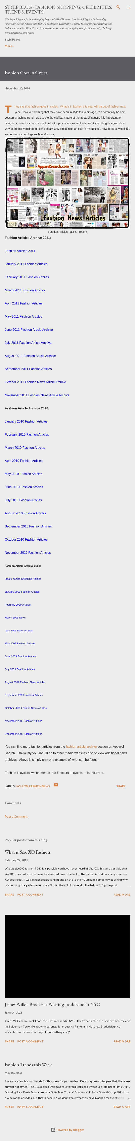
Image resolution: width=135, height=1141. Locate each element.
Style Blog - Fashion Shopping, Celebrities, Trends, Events (58, 9)
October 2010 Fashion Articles (26, 539)
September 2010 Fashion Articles (28, 526)
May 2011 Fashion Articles (23, 316)
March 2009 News (15, 617)
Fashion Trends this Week (28, 1065)
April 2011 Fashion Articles (23, 303)
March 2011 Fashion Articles (25, 290)
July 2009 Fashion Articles (20, 669)
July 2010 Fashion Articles (23, 500)
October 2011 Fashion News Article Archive (35, 382)
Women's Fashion (58, 46)
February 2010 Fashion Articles (27, 434)
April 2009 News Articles (19, 630)
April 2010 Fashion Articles (23, 460)
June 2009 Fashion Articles (20, 656)
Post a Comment (16, 816)
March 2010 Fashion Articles (25, 447)
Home (9, 46)
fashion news (39, 786)
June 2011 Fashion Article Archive (29, 329)
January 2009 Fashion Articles (22, 591)
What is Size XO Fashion (27, 852)
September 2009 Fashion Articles (24, 695)
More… (113, 46)
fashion (22, 786)
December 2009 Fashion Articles (23, 733)
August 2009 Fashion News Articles (25, 682)
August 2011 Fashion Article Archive (30, 356)
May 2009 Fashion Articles (20, 643)
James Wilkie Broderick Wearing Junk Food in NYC (52, 1004)
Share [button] (120, 786)
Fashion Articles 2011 (20, 251)
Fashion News (89, 46)
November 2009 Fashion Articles (23, 720)
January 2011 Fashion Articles (26, 264)
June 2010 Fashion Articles (24, 487)
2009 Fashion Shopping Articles (23, 578)
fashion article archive (81, 746)
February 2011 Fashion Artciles (27, 277)
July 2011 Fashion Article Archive (28, 342)
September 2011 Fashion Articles (28, 369)
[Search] (118, 7)
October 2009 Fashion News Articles (26, 708)
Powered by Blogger (67, 1130)
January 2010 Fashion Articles (26, 421)
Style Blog (29, 46)
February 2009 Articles (18, 604)
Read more (122, 894)
